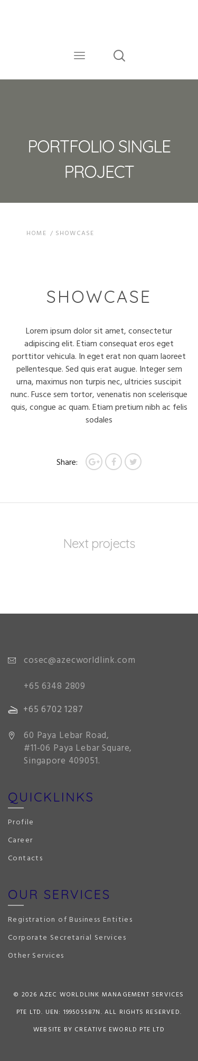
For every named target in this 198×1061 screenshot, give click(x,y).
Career (20, 840)
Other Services (36, 956)
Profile (21, 822)
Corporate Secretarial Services (67, 938)
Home (36, 233)
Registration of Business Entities (70, 920)
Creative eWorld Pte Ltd (119, 1029)
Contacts (25, 858)
